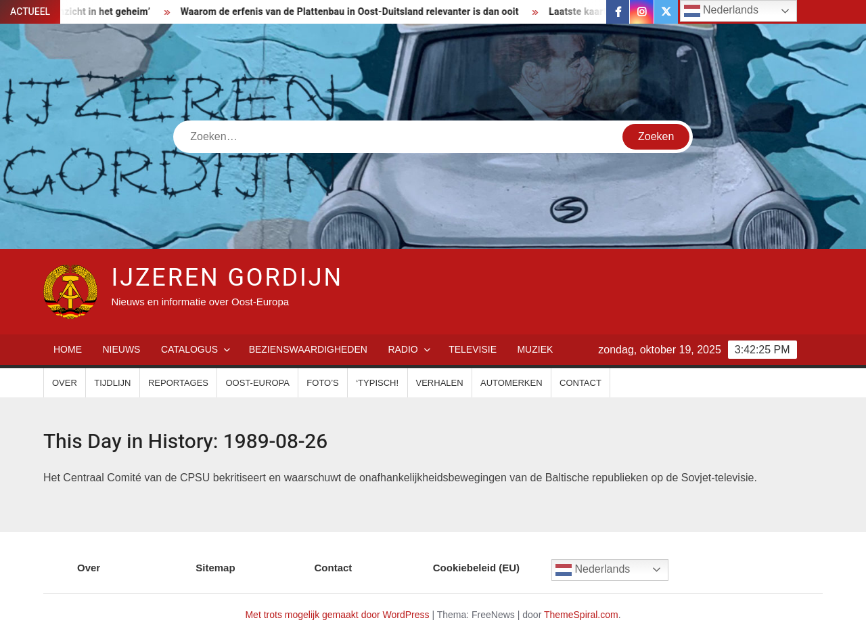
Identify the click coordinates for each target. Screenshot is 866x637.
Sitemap (215, 567)
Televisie (473, 349)
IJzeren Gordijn (227, 278)
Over (64, 383)
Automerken (511, 383)
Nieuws (121, 349)
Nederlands (592, 570)
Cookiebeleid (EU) (476, 567)
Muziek (535, 349)
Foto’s (322, 383)
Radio (402, 349)
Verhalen (439, 383)
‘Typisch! (377, 383)
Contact (580, 383)
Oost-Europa (257, 383)
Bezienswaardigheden (308, 349)
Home (67, 349)
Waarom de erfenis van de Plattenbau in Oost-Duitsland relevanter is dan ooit (354, 12)
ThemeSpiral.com (581, 614)
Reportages (178, 383)
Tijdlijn (112, 383)
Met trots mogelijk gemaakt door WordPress (337, 614)
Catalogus (189, 349)
